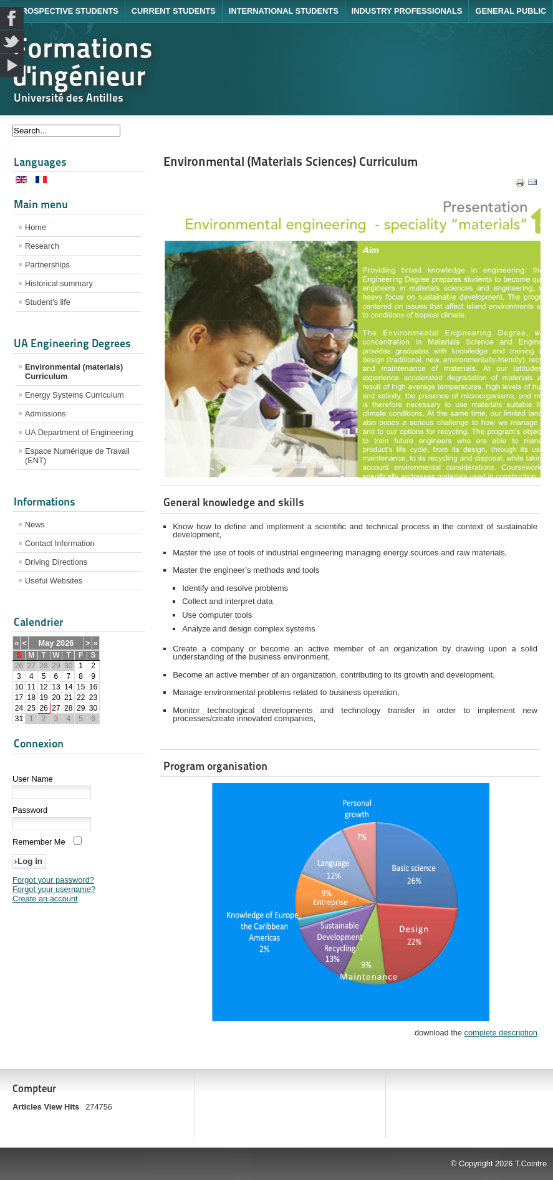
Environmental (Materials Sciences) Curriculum (290, 161)
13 (56, 687)
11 (31, 687)
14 (68, 687)
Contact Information (60, 543)
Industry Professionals (407, 11)
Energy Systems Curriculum (74, 395)
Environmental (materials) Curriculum (74, 371)
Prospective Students (67, 11)
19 (43, 697)
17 (19, 697)
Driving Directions (56, 562)
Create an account (45, 898)
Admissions (45, 413)
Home (35, 227)
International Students (284, 11)
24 (19, 708)
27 (56, 708)
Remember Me (38, 842)
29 (81, 708)
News (35, 524)
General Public (510, 11)
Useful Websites (53, 580)
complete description (500, 1032)
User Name (32, 779)
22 (81, 697)
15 (81, 687)
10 (19, 687)
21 (68, 697)
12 (43, 687)
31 (19, 718)
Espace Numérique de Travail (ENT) (77, 455)
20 (56, 697)
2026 (65, 643)
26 (43, 708)
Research (42, 246)
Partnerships (47, 264)
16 (93, 687)
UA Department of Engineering (79, 432)
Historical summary (59, 283)
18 (31, 697)
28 (68, 708)
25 (31, 708)
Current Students (174, 11)
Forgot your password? (53, 880)
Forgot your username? (53, 889)
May (46, 643)
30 (93, 708)
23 (93, 697)
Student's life (47, 302)
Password (29, 810)
